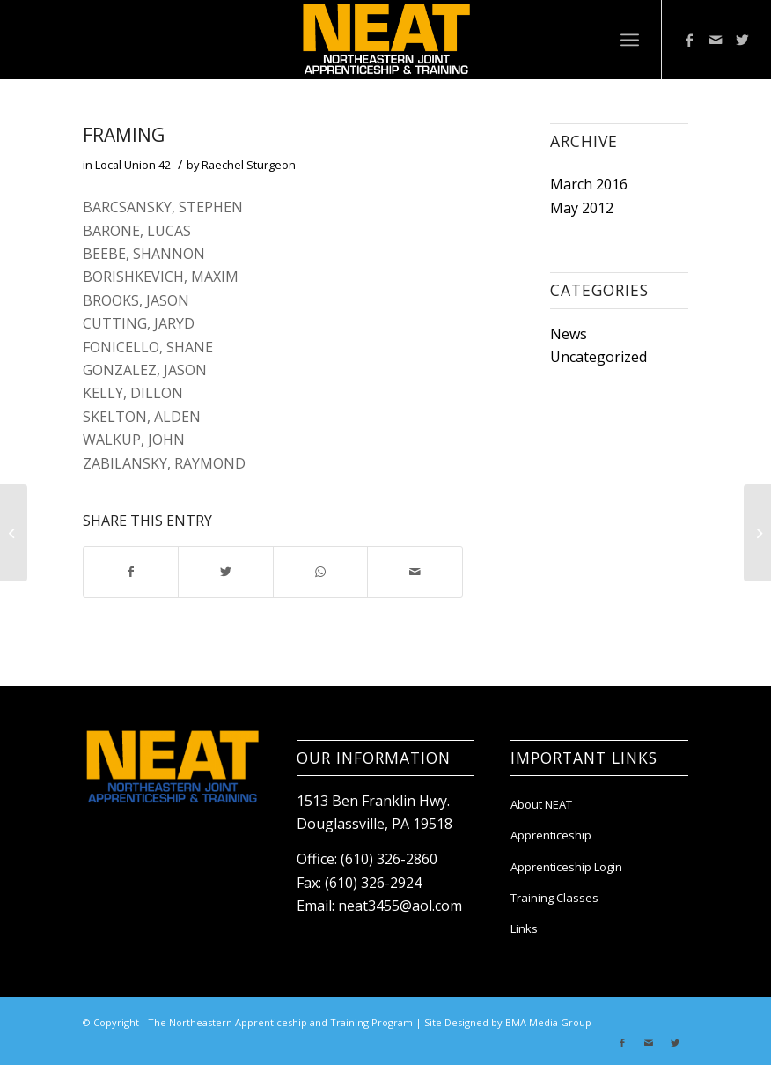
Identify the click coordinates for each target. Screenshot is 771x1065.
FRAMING (124, 134)
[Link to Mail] (715, 39)
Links (524, 928)
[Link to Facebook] (689, 39)
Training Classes (554, 898)
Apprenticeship (550, 835)
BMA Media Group (548, 1022)
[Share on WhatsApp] (320, 571)
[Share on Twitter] (225, 571)
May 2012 (581, 208)
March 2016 (589, 184)
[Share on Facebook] (131, 571)
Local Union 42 (133, 165)
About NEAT (541, 804)
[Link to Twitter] (742, 39)
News (568, 334)
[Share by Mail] (415, 571)
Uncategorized (598, 356)
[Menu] (629, 39)
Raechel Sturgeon (249, 165)
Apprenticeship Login (566, 867)
